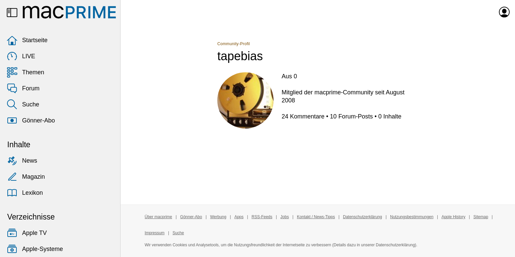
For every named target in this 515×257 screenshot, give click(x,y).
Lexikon (25, 192)
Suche (23, 104)
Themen (25, 72)
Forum (23, 88)
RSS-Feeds (261, 217)
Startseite (27, 40)
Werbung (218, 217)
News (22, 160)
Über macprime (158, 217)
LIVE (21, 56)
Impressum (154, 233)
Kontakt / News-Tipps (316, 217)
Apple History (453, 217)
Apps (238, 217)
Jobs (284, 217)
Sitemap (480, 217)
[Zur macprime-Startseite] (69, 12)
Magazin (26, 176)
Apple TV (27, 233)
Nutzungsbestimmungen (411, 217)
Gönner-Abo (31, 120)
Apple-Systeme (35, 249)
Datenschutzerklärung (362, 217)
